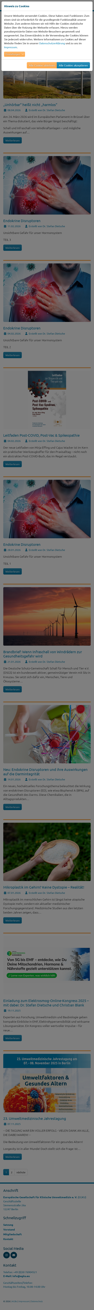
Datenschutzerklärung (52, 43)
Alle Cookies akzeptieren (73, 65)
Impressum (10, 47)
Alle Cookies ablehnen (42, 65)
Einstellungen (13, 54)
